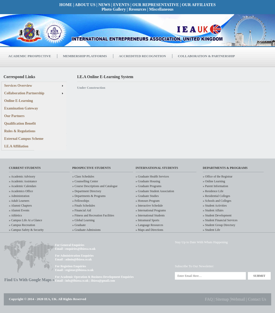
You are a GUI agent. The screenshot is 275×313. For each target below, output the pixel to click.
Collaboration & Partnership (206, 56)
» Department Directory (86, 191)
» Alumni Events (19, 210)
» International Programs (151, 210)
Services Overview (18, 85)
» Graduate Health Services (152, 176)
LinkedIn (198, 254)
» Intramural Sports (147, 220)
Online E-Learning (18, 101)
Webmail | (239, 299)
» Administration (19, 196)
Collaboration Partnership (24, 93)
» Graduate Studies (147, 196)
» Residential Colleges (216, 196)
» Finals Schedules (83, 205)
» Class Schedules (83, 176)
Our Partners (14, 116)
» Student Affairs (213, 210)
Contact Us (257, 299)
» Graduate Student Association (155, 191)
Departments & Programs (225, 168)
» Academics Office (21, 191)
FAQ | (210, 299)
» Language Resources (149, 225)
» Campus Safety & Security (26, 230)
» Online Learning (214, 181)
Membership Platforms (85, 56)
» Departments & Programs (89, 196)
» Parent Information (215, 186)
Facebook (216, 254)
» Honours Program (148, 201)
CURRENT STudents (25, 168)
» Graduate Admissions (86, 230)
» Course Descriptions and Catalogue (95, 186)
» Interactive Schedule (149, 205)
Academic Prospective (29, 56)
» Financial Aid (81, 210)
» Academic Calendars (22, 186)
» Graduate (79, 225)
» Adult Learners (19, 201)
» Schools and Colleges (217, 201)
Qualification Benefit (20, 123)
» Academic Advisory (22, 176)
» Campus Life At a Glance (25, 220)
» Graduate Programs (148, 186)
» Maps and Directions (149, 230)
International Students (157, 168)
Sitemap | (223, 299)
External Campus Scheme (24, 139)
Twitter (181, 254)
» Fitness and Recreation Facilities (93, 215)
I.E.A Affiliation (16, 146)
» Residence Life (213, 191)
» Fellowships (80, 201)
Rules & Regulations (19, 131)
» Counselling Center (85, 181)
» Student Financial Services (220, 220)
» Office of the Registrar (217, 176)
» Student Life (211, 230)
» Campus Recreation (22, 225)
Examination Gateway (21, 108)
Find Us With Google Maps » (29, 280)
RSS (251, 254)
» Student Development (217, 215)
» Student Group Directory (219, 225)
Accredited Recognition (142, 56)
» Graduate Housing (148, 181)
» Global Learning (83, 220)
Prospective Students (91, 168)
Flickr (233, 254)
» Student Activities (215, 205)
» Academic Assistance (23, 181)
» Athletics (15, 215)
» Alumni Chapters (20, 205)
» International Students (150, 215)
